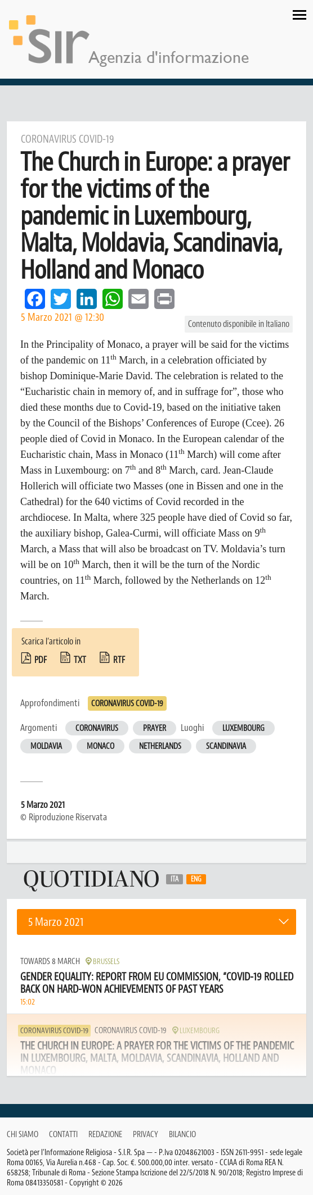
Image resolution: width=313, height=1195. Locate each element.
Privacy (145, 1134)
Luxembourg (243, 728)
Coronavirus (96, 728)
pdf (40, 660)
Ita (174, 879)
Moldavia (46, 746)
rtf (119, 660)
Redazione (105, 1134)
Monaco (100, 746)
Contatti (63, 1134)
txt (80, 660)
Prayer (154, 728)
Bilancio (182, 1134)
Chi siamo (22, 1134)
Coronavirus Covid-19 (127, 703)
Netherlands (160, 746)
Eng (196, 879)
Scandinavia (226, 746)
